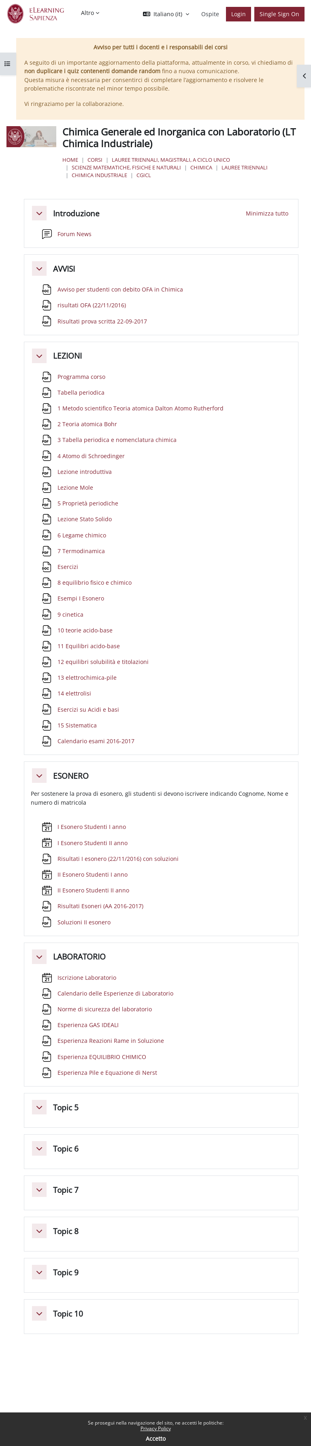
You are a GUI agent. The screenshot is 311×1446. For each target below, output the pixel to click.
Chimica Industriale (99, 175)
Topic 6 (66, 1148)
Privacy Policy (156, 1428)
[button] (166, 14)
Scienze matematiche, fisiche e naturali (126, 167)
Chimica (201, 167)
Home (70, 159)
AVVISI (64, 268)
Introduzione (76, 213)
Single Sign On (279, 14)
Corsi (94, 159)
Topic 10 (68, 1313)
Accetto (156, 1438)
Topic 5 (66, 1107)
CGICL (143, 175)
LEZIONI (67, 355)
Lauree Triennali (245, 167)
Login (238, 14)
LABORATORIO (79, 956)
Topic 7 (66, 1189)
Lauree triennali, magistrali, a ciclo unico (171, 159)
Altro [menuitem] (87, 13)
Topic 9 (66, 1272)
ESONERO (71, 775)
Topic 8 (66, 1231)
